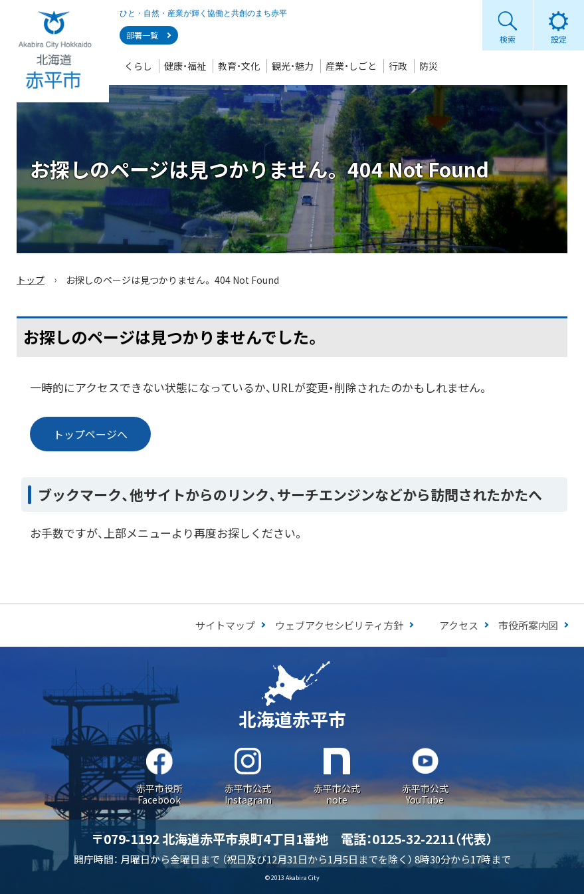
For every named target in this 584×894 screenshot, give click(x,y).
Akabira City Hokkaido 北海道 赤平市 (54, 51)
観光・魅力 (293, 65)
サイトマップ (225, 625)
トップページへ (90, 434)
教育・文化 (239, 65)
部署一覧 (142, 35)
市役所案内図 (528, 625)
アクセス (458, 625)
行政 (398, 65)
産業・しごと (351, 65)
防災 (428, 65)
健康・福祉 (185, 65)
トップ (31, 279)
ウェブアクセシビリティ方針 (339, 625)
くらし (138, 65)
